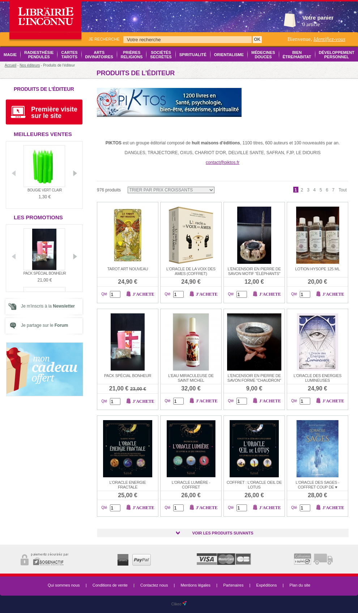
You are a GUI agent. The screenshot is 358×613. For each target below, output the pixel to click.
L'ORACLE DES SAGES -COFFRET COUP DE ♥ (318, 484)
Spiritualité (192, 54)
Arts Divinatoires (99, 54)
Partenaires (233, 585)
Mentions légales (196, 585)
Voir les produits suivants (222, 533)
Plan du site (300, 585)
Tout (342, 190)
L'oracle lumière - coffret (191, 484)
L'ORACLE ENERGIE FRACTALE (127, 484)
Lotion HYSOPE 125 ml (317, 269)
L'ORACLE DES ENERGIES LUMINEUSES (318, 377)
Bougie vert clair (44, 190)
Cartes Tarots (69, 54)
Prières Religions (132, 54)
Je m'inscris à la (48, 306)
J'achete (143, 294)
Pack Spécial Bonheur (45, 273)
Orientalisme (229, 54)
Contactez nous (154, 585)
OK (257, 39)
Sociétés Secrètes (160, 54)
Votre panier (317, 17)
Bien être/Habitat (297, 54)
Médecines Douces (263, 54)
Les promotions (38, 217)
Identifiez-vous (329, 39)
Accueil (10, 65)
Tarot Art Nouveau (127, 269)
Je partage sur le (44, 325)
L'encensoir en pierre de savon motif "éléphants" (254, 271)
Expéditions (266, 585)
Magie (10, 54)
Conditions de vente (110, 585)
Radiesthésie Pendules (39, 54)
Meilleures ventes (43, 134)
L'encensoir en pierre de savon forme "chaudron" (254, 377)
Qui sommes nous (64, 585)
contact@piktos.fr (222, 162)
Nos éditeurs (30, 65)
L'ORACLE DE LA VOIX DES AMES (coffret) (191, 271)
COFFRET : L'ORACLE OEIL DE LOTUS (254, 484)
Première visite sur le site (54, 112)
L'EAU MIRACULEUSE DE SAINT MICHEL (191, 377)
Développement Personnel (336, 54)
